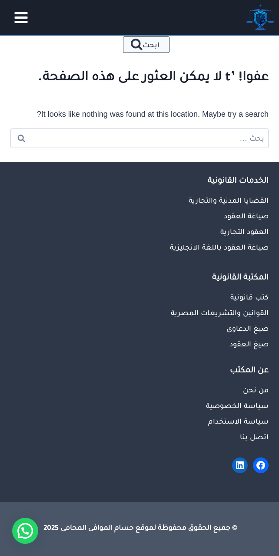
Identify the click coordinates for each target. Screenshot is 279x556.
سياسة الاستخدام (238, 421)
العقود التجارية (244, 231)
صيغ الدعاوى (247, 328)
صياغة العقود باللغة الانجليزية (219, 247)
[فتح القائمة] (18, 17)
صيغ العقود (249, 343)
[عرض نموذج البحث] (146, 44)
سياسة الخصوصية (237, 405)
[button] (25, 531)
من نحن (256, 389)
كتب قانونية (249, 297)
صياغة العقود (246, 215)
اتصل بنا (254, 436)
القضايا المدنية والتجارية (229, 200)
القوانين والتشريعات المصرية (220, 312)
